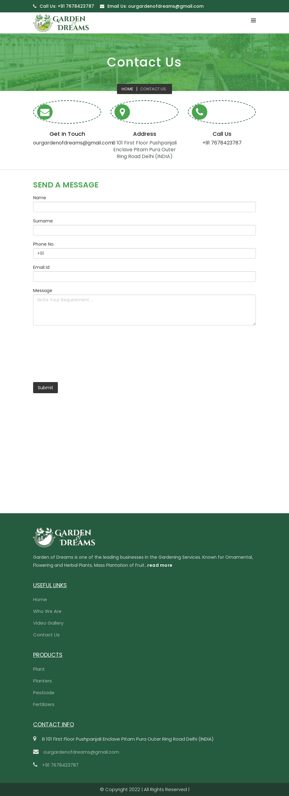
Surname (43, 221)
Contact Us (153, 89)
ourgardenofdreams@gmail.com (155, 6)
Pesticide (43, 692)
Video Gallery (48, 623)
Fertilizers (43, 704)
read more (160, 565)
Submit (45, 388)
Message (42, 290)
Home (127, 89)
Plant (39, 669)
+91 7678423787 (67, 6)
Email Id (41, 267)
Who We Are (47, 611)
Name (39, 198)
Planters (42, 681)
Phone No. (43, 244)
